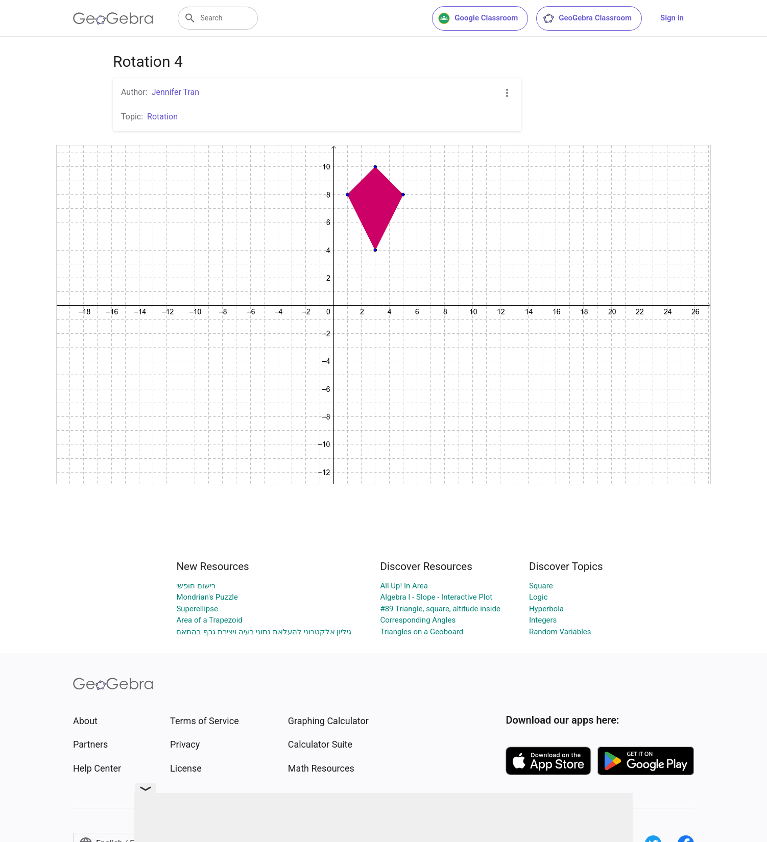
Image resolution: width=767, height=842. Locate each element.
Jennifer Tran (175, 92)
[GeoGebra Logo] (113, 18)
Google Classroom (478, 18)
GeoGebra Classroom (587, 18)
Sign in (672, 17)
